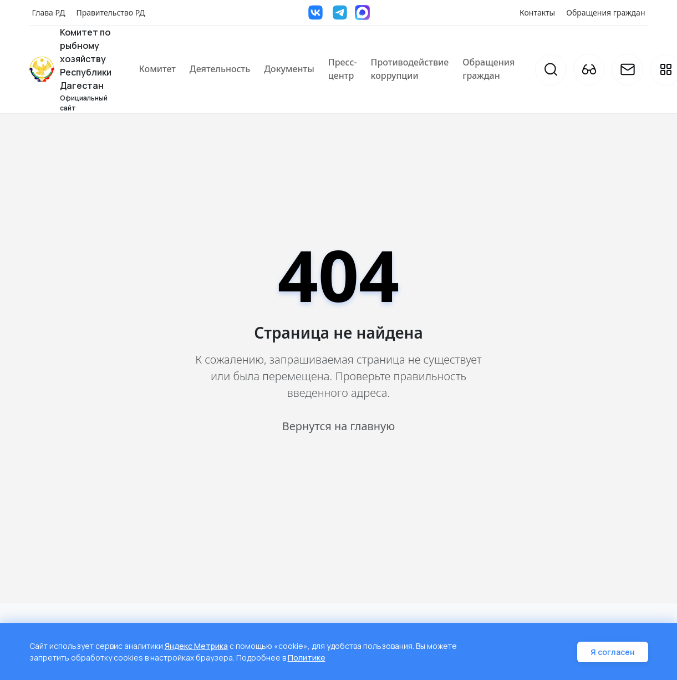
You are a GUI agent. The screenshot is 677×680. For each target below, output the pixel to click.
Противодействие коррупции (410, 69)
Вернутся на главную (338, 426)
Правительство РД (110, 12)
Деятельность (220, 69)
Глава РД (48, 12)
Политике (306, 657)
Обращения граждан (605, 12)
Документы (289, 69)
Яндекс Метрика (196, 646)
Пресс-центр (342, 69)
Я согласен (613, 652)
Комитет (157, 69)
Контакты (537, 12)
